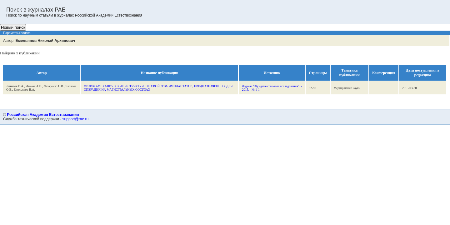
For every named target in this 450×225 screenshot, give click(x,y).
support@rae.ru (75, 119)
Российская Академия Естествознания (43, 114)
